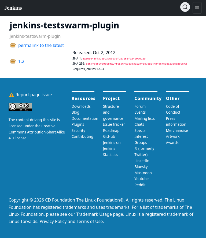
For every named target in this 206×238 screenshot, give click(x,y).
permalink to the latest (41, 45)
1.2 (21, 61)
